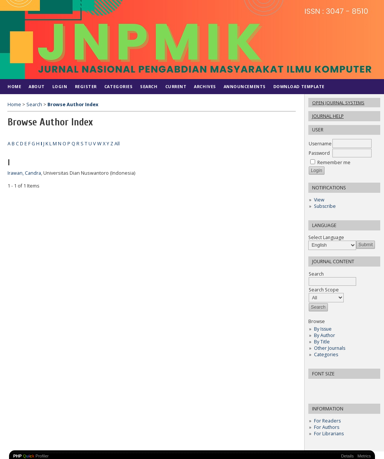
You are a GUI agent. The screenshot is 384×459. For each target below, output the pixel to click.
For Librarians (329, 433)
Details (347, 456)
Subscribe (325, 206)
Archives (205, 86)
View (319, 200)
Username (320, 143)
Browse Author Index (72, 104)
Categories (326, 354)
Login (59, 86)
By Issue (323, 329)
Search (148, 86)
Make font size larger (339, 387)
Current (176, 86)
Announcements (245, 86)
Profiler (31, 456)
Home (14, 86)
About (37, 86)
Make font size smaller (315, 387)
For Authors (326, 427)
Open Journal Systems (338, 102)
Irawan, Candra (24, 173)
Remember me (333, 162)
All (117, 143)
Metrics (364, 456)
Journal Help (328, 116)
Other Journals (329, 348)
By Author (324, 335)
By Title (322, 342)
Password (319, 153)
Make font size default (327, 387)
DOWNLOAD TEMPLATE (299, 86)
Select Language (326, 237)
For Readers (327, 421)
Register (86, 86)
